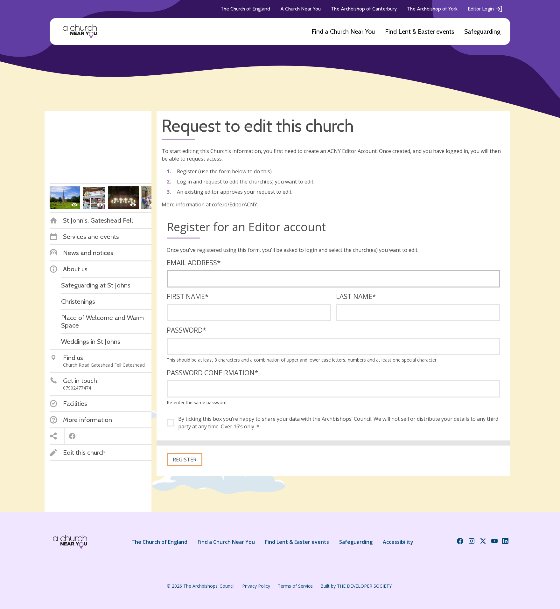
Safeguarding (482, 31)
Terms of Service (295, 586)
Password (186, 330)
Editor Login (485, 9)
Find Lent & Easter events (419, 31)
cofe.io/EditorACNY (234, 204)
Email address (194, 262)
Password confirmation (212, 373)
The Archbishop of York (432, 9)
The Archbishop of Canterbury (364, 9)
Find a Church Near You (343, 31)
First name (188, 296)
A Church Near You (300, 9)
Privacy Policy (256, 586)
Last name (356, 296)
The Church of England (245, 9)
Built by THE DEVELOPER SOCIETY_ (357, 586)
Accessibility (398, 541)
